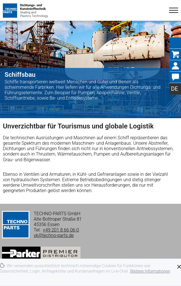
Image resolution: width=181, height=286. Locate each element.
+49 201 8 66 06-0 (61, 230)
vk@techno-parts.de (54, 235)
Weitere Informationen (150, 271)
